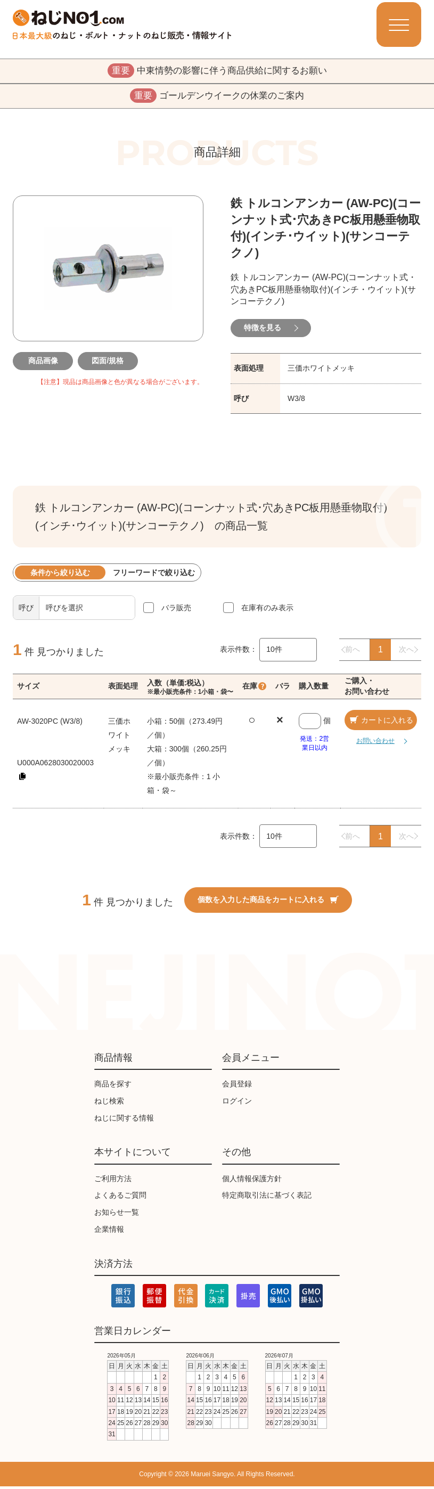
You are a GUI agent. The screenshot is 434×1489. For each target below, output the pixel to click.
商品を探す (113, 1086)
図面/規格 (108, 362)
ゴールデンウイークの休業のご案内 (217, 97)
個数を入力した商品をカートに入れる (268, 901)
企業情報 (109, 1231)
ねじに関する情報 (124, 1120)
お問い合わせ (372, 743)
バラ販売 (176, 610)
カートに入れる (380, 722)
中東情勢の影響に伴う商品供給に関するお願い (217, 71)
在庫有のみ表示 (267, 610)
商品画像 (43, 362)
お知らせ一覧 (116, 1214)
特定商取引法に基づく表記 (267, 1197)
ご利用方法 (113, 1180)
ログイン (237, 1103)
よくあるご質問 (120, 1197)
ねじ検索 (109, 1103)
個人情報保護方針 (252, 1180)
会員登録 (237, 1086)
